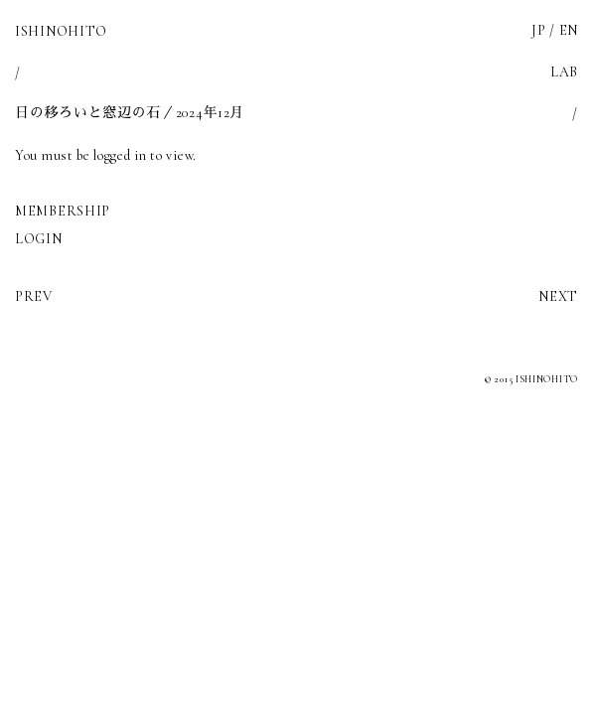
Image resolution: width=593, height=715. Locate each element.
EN (568, 30)
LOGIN (39, 238)
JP (538, 30)
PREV (34, 296)
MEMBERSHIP (62, 211)
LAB (564, 72)
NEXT (558, 296)
